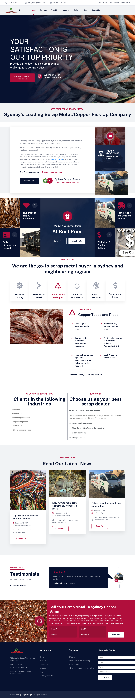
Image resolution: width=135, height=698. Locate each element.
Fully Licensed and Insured (10, 245)
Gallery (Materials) (46, 676)
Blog (85, 10)
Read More (21, 539)
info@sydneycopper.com (37, 3)
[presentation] (119, 569)
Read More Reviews (18, 585)
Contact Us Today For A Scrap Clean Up (85, 375)
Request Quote (29, 181)
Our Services (114, 3)
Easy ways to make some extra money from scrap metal (64, 506)
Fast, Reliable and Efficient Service (124, 215)
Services (43, 10)
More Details (77, 241)
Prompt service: (78, 438)
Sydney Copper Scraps (24, 694)
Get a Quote (125, 3)
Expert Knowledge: (79, 433)
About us (66, 10)
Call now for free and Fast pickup (22, 80)
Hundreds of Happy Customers (29, 215)
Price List (54, 10)
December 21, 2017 (59, 513)
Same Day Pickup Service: (82, 423)
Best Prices (103, 3)
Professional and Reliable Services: (86, 410)
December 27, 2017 (99, 510)
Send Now (116, 635)
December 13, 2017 (20, 523)
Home (33, 10)
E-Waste (72, 657)
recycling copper (57, 159)
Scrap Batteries (74, 664)
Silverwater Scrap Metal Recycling (81, 668)
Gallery (76, 10)
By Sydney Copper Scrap (22, 526)
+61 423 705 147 (14, 3)
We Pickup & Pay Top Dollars (103, 245)
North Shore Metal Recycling (79, 661)
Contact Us (96, 10)
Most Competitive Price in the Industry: (88, 428)
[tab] (95, 410)
